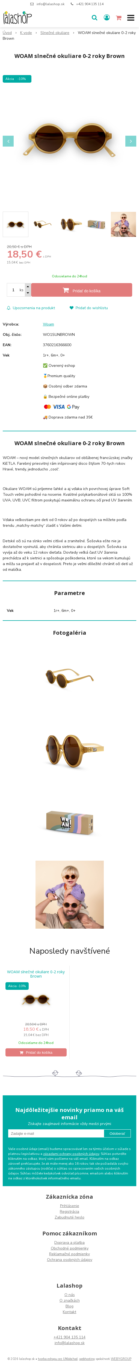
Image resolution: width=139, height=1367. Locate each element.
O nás (69, 1294)
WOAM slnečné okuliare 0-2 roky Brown (36, 974)
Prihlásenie (69, 1205)
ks (21, 290)
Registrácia (69, 1211)
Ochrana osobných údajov (69, 1259)
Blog (69, 1306)
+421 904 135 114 (89, 4)
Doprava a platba (69, 1242)
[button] (94, 17)
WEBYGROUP (121, 1359)
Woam (48, 324)
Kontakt (69, 1312)
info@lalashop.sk (50, 4)
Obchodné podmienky (69, 1248)
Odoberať (117, 1134)
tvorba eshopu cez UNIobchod (58, 1359)
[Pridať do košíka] (81, 290)
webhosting (87, 1359)
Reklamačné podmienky (69, 1254)
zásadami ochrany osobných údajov (71, 1154)
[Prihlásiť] (107, 17)
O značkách (70, 1300)
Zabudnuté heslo (69, 1217)
